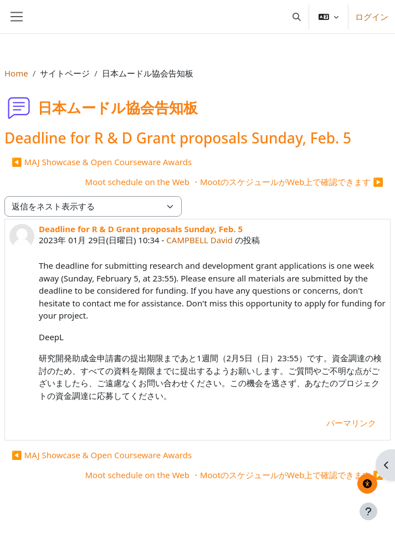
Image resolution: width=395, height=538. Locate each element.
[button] (297, 16)
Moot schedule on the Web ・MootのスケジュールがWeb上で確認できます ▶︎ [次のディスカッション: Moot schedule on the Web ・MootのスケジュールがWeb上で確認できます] (234, 181)
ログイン (371, 16)
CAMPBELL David (199, 239)
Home (16, 73)
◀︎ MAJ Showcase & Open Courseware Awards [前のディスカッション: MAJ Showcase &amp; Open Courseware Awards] (102, 161)
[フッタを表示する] (368, 511)
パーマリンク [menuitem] (351, 422)
